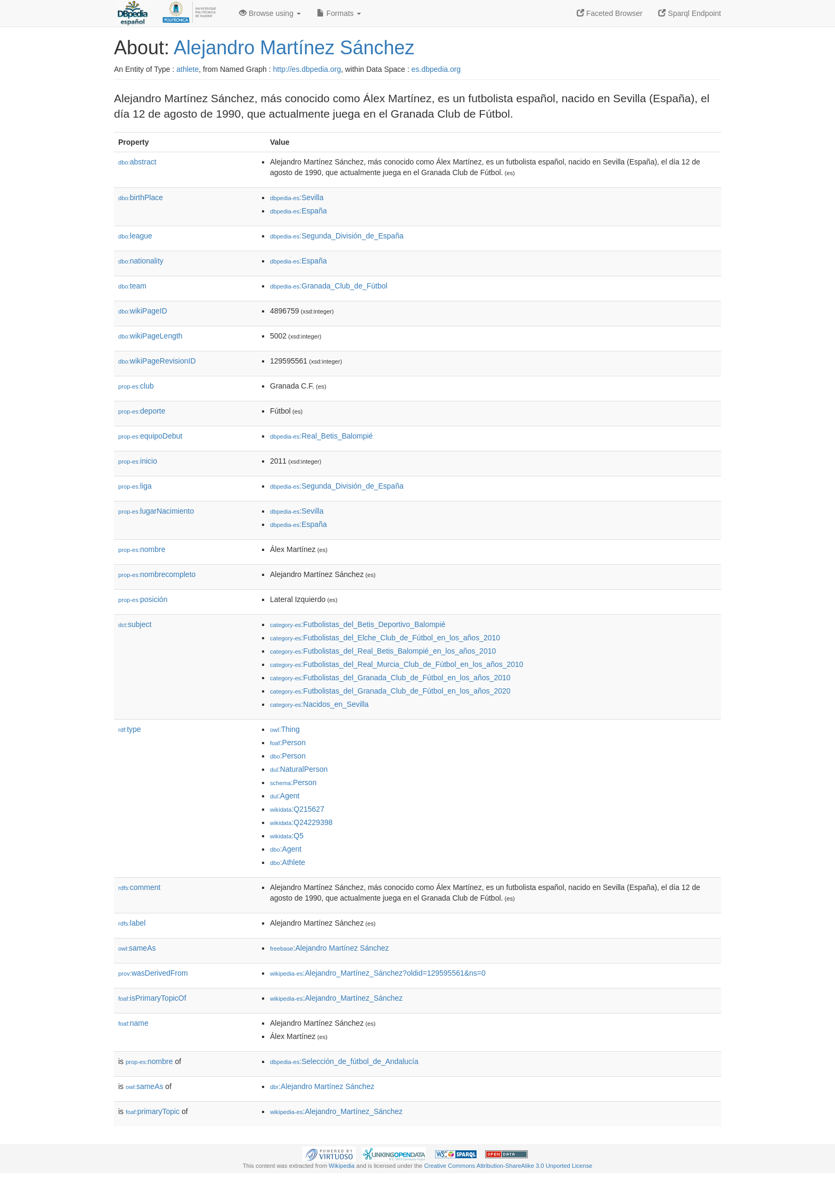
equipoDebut (150, 436)
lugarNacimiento (156, 511)
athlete (187, 69)
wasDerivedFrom (153, 973)
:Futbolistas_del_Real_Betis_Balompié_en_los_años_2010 (383, 651)
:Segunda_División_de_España (337, 236)
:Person (288, 742)
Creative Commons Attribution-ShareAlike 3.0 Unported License (508, 1165)
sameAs (136, 948)
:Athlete (287, 862)
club (136, 386)
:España (298, 211)
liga (135, 486)
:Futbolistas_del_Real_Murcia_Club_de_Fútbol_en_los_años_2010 (396, 664)
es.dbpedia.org (436, 69)
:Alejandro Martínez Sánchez (329, 948)
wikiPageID (142, 311)
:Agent (284, 796)
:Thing (285, 729)
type (129, 729)
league (135, 236)
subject (134, 624)
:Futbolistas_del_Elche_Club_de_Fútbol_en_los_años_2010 (385, 637)
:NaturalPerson (299, 769)
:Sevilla (297, 197)
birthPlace (140, 197)
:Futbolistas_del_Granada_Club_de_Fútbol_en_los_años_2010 (390, 677)
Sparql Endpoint (689, 13)
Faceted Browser (610, 13)
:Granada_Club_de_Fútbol (328, 286)
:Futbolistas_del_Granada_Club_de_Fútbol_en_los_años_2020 (390, 691)
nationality (140, 261)
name (133, 1023)
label (131, 923)
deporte (142, 411)
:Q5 (287, 835)
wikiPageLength (150, 336)
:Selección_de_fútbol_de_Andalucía (344, 1061)
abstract (137, 162)
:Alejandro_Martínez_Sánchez (336, 998)
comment (139, 887)
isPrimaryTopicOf (152, 998)
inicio (137, 461)
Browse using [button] (270, 13)
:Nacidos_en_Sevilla (319, 704)
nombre (142, 549)
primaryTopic (152, 1111)
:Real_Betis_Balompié (321, 436)
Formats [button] (339, 13)
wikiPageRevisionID (157, 361)
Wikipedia (342, 1165)
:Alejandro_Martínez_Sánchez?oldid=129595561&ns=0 (378, 973)
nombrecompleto (156, 574)
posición (142, 599)
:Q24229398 (301, 822)
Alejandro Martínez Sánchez (294, 48)
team (132, 286)
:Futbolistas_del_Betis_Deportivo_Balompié (357, 624)
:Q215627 (297, 809)
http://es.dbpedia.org (307, 69)
